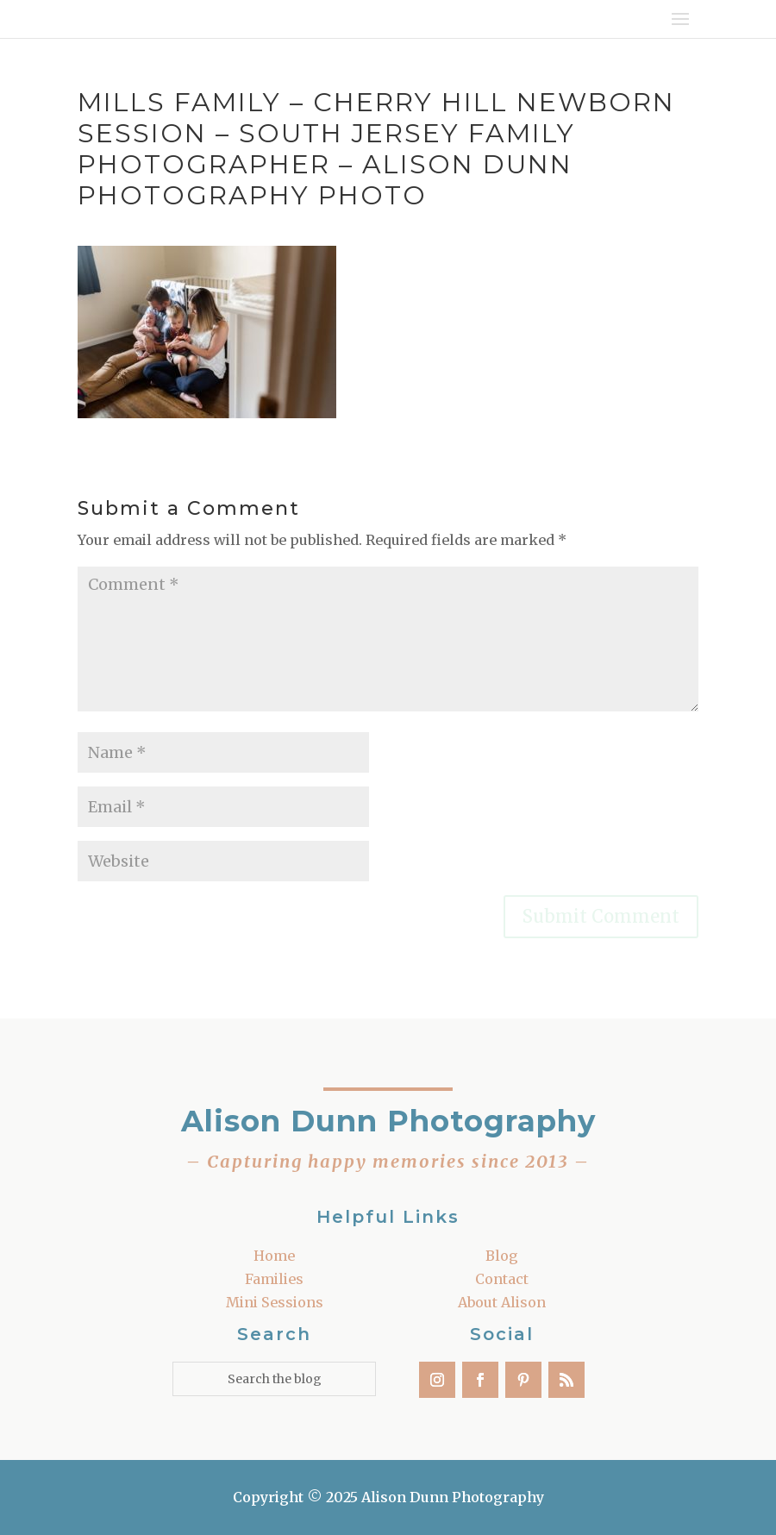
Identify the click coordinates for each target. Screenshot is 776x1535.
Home (274, 1255)
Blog (501, 1255)
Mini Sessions (274, 1302)
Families (274, 1279)
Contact (502, 1279)
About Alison (502, 1302)
